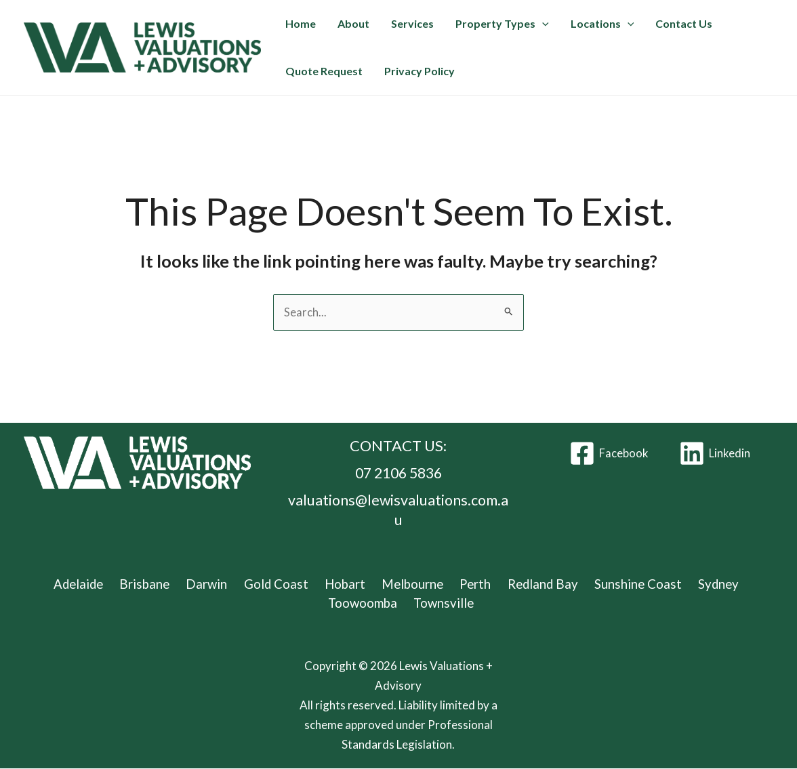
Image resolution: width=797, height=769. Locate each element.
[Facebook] (608, 454)
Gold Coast (278, 583)
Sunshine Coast (629, 583)
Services (412, 23)
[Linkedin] (715, 454)
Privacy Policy (419, 70)
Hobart (344, 583)
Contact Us (683, 23)
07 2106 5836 (398, 473)
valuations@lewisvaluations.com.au (398, 509)
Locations (602, 23)
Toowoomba (364, 603)
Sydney (707, 583)
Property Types (502, 23)
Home (300, 23)
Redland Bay (535, 583)
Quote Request (324, 70)
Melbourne (409, 583)
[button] (542, 23)
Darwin (212, 583)
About (353, 23)
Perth (470, 583)
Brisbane (152, 583)
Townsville (443, 603)
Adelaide (88, 583)
